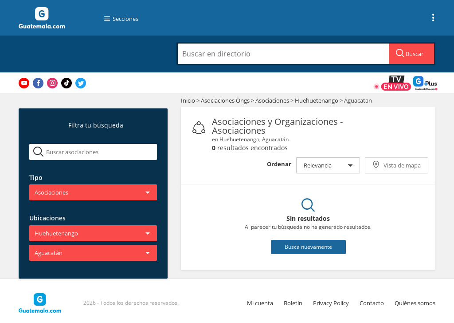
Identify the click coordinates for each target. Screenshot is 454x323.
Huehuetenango (316, 100)
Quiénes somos (415, 303)
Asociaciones (272, 100)
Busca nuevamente (308, 247)
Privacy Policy (331, 303)
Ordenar (279, 164)
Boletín (293, 303)
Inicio (188, 100)
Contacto (372, 303)
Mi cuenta (260, 303)
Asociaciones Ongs (226, 100)
